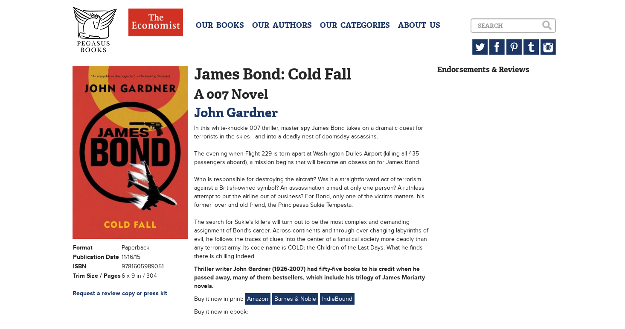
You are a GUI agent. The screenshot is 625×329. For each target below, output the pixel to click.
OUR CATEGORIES (355, 25)
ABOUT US (419, 25)
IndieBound (337, 299)
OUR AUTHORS (282, 25)
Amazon (257, 299)
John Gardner (236, 112)
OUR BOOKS (220, 25)
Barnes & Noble (295, 299)
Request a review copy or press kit (120, 293)
